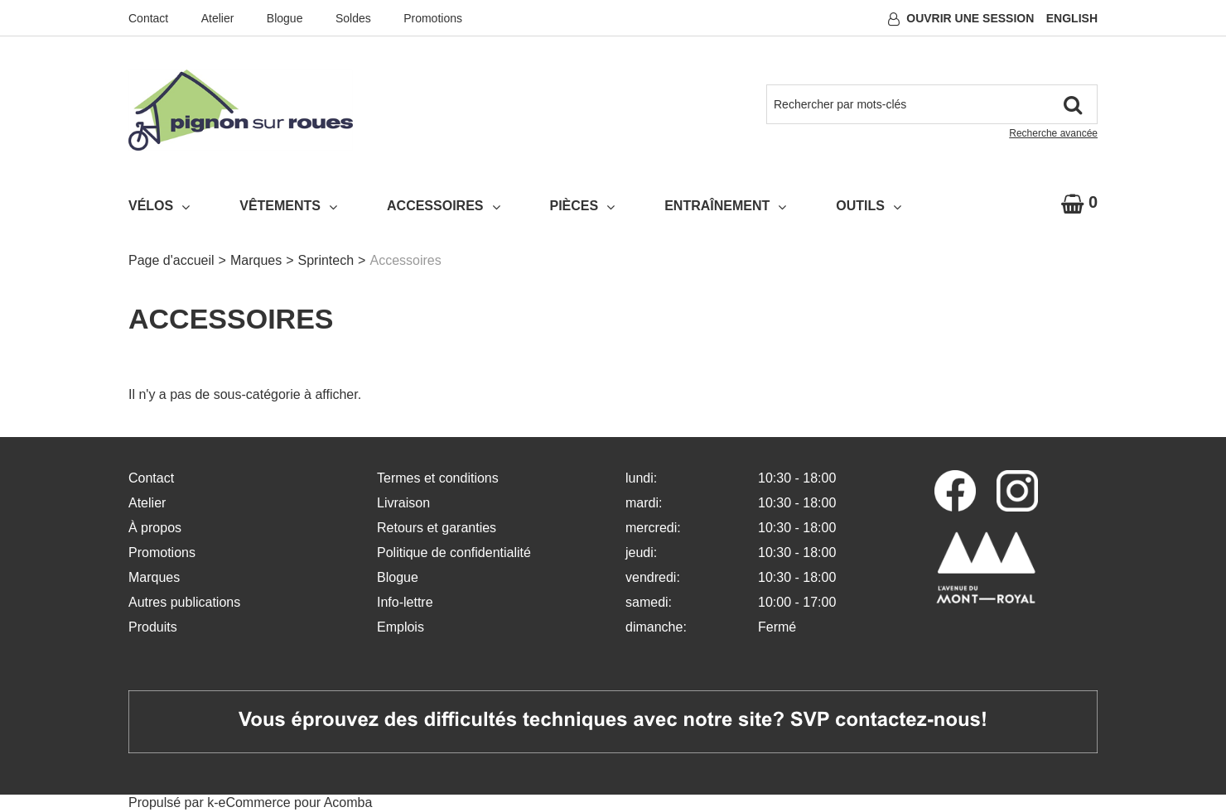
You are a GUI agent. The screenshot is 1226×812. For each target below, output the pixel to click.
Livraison (403, 503)
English (1072, 18)
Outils (868, 206)
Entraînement (725, 206)
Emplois (400, 627)
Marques (256, 260)
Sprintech (326, 260)
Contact (148, 18)
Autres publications (184, 602)
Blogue (285, 18)
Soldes (353, 18)
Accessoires (443, 206)
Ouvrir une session (970, 18)
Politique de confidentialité (454, 552)
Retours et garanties (436, 528)
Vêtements (288, 206)
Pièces (582, 206)
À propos (154, 528)
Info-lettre (405, 602)
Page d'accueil (171, 260)
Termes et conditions (438, 478)
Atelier (217, 18)
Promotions (432, 18)
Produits (152, 627)
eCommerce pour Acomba (296, 802)
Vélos (159, 206)
